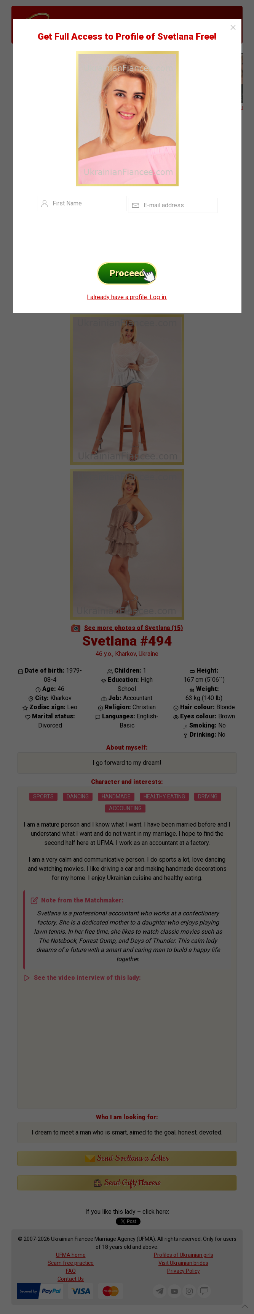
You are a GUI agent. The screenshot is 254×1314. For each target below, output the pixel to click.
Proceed (133, 273)
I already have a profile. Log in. (127, 297)
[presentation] (115, 235)
